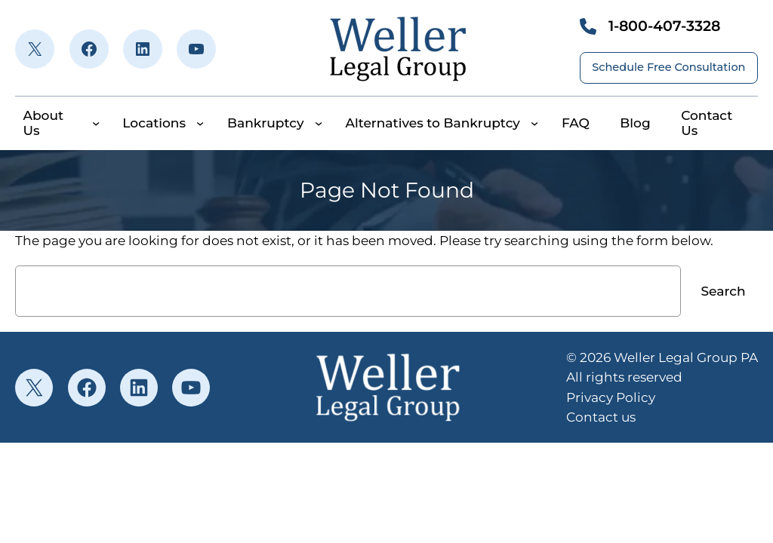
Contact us (601, 417)
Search (723, 291)
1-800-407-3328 (664, 26)
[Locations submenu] (200, 123)
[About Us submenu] (96, 123)
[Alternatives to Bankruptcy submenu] (534, 123)
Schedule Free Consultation (668, 67)
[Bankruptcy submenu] (318, 123)
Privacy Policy (610, 397)
